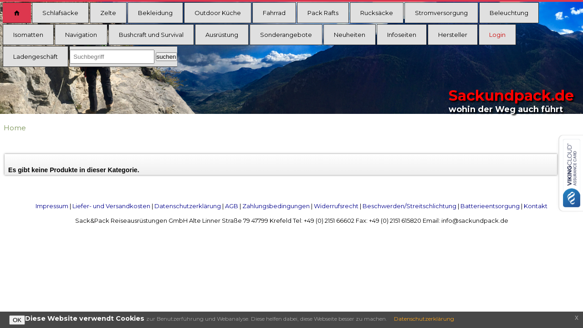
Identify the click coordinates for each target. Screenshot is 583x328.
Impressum (52, 206)
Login (497, 34)
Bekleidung (155, 12)
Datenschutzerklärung (187, 206)
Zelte (108, 12)
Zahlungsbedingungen (276, 206)
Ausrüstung (221, 34)
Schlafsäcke (60, 12)
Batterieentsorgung (490, 206)
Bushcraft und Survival (151, 34)
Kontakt (535, 206)
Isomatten (28, 34)
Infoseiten (401, 34)
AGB (231, 206)
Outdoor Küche (217, 12)
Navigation (81, 34)
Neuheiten (349, 34)
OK (17, 320)
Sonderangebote (286, 34)
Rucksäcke (376, 12)
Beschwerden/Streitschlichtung (409, 206)
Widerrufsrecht (336, 206)
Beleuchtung (509, 12)
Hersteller (452, 34)
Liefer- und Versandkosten (111, 206)
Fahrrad (274, 12)
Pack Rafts (322, 12)
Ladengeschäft (35, 56)
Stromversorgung (441, 12)
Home (15, 127)
